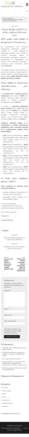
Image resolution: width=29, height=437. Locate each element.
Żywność (5, 406)
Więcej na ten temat (7, 220)
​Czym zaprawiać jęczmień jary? (11, 359)
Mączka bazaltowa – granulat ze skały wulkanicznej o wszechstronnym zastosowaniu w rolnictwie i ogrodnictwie (14, 363)
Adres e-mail (8, 315)
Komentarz (7, 290)
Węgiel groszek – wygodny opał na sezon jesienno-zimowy (14, 348)
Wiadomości (14, 26)
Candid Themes (16, 430)
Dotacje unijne (6, 390)
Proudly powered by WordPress (11, 428)
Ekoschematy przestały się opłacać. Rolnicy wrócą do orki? (14, 247)
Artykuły (5, 387)
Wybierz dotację (7, 403)
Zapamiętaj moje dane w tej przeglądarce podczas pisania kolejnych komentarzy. (13, 331)
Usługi (4, 397)
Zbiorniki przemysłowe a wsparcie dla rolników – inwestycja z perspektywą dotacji (13, 354)
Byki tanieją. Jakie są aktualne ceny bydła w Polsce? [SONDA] (14, 239)
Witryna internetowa (10, 321)
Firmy (3, 394)
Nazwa (6, 309)
